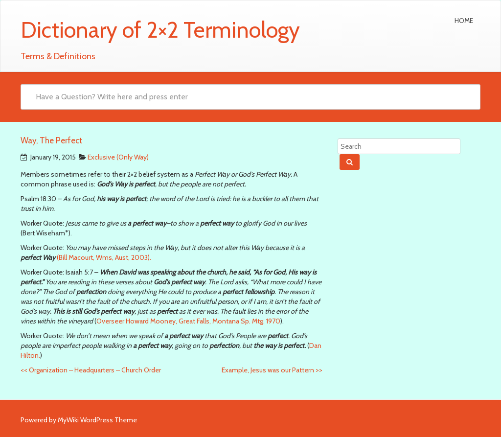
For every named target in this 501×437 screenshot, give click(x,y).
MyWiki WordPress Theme (97, 419)
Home (464, 20)
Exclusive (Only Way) (118, 157)
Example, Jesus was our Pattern (272, 370)
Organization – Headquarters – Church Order (91, 370)
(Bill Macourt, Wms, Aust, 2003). (103, 257)
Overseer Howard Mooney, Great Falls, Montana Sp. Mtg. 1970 (188, 321)
